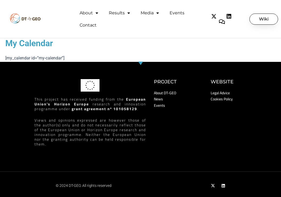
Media (150, 13)
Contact (88, 25)
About (89, 13)
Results (119, 13)
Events (177, 12)
